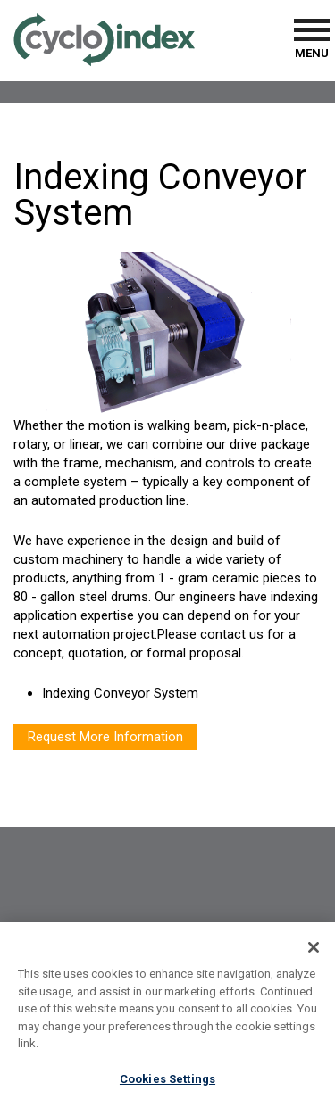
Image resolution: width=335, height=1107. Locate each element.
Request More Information (105, 737)
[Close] (313, 951)
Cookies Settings (167, 1083)
